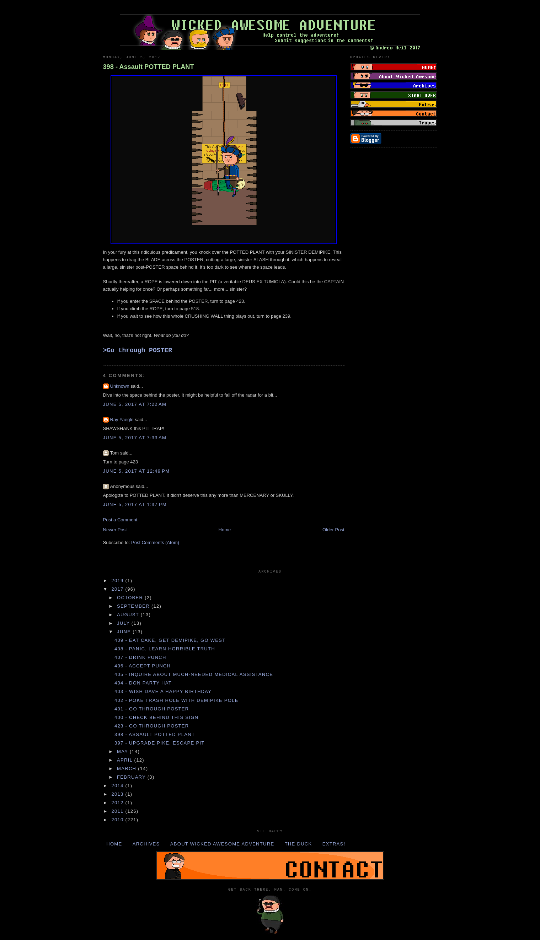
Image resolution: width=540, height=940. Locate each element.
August (129, 614)
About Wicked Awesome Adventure (222, 844)
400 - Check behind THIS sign (156, 717)
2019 (118, 580)
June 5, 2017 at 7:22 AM (135, 404)
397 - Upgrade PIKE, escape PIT (159, 743)
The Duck (298, 844)
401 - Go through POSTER (151, 708)
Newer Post (115, 529)
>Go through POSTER (137, 350)
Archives (146, 844)
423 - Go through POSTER (151, 726)
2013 (118, 794)
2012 (118, 802)
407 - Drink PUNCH (140, 657)
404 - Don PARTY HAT (143, 683)
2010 (118, 819)
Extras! (334, 844)
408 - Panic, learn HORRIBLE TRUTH (164, 648)
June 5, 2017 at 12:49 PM (136, 471)
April (125, 760)
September (134, 606)
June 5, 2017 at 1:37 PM (135, 504)
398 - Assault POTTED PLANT (148, 66)
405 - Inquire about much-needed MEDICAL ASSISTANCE (193, 674)
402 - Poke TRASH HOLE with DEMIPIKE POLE (176, 700)
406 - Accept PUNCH (142, 665)
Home (225, 529)
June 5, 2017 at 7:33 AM (135, 437)
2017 (118, 589)
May (123, 751)
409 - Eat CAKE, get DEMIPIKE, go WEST (170, 640)
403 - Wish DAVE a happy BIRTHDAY (163, 691)
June (125, 631)
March (127, 768)
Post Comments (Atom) (155, 542)
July (124, 623)
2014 (118, 785)
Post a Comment (120, 519)
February (132, 777)
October (131, 597)
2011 (118, 811)
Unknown (119, 386)
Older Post (333, 529)
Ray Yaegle (122, 419)
